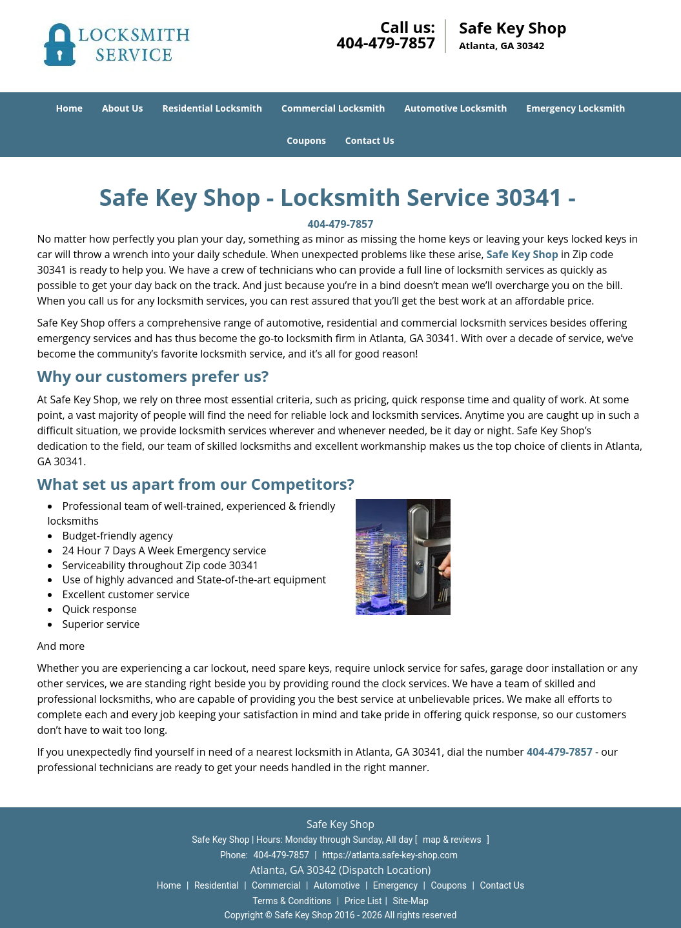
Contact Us (369, 140)
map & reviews (453, 839)
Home (69, 108)
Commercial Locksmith (333, 108)
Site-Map (411, 901)
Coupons (306, 140)
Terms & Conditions (291, 901)
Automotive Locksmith (455, 108)
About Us (122, 108)
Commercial (276, 885)
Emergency (395, 885)
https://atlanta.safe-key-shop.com (390, 855)
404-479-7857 (385, 42)
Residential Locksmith (213, 108)
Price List (363, 901)
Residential (216, 885)
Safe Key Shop (522, 254)
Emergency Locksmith (575, 108)
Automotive (337, 885)
